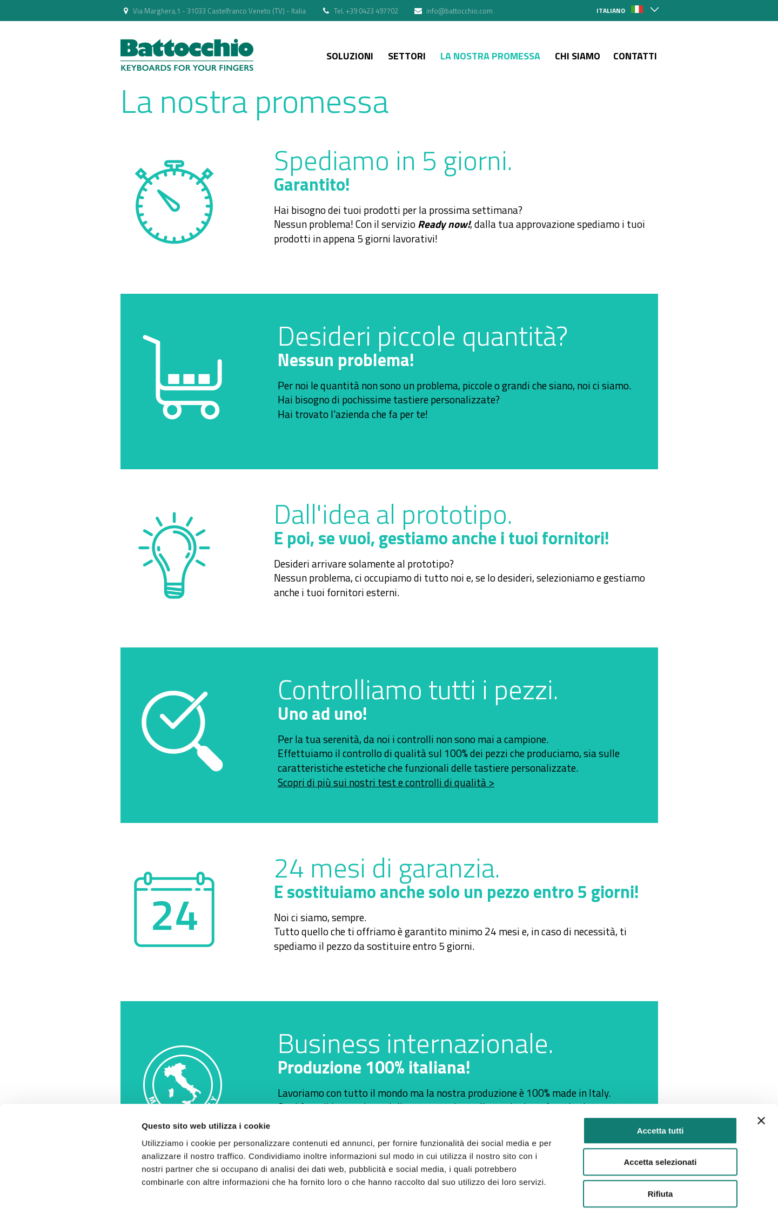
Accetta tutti (660, 1083)
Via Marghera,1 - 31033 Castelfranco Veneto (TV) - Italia (219, 10)
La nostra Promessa (490, 56)
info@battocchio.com (459, 10)
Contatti (635, 56)
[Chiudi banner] (761, 1073)
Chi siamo (577, 56)
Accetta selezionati (659, 1114)
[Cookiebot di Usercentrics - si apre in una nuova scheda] (70, 1194)
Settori (407, 56)
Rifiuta (660, 1146)
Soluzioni (349, 56)
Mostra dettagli (568, 1193)
